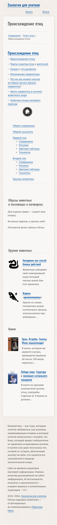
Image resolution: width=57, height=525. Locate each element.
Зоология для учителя (24, 5)
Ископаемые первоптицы (25, 74)
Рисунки (24, 145)
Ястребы (33, 339)
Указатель (24, 152)
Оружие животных (23, 178)
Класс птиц (29, 35)
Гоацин (14, 69)
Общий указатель (23, 131)
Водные (27, 293)
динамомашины (32, 297)
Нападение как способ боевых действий (34, 262)
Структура (41, 372)
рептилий (42, 64)
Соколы (43, 339)
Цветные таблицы (29, 148)
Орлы (24, 339)
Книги (29, 11)
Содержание (14, 35)
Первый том (20, 137)
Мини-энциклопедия (33, 343)
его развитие (28, 69)
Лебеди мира (28, 372)
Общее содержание (24, 125)
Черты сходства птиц (22, 64)
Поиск (45, 11)
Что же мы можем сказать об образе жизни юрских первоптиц (24, 82)
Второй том (19, 158)
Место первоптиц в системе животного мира (25, 93)
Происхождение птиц (23, 53)
